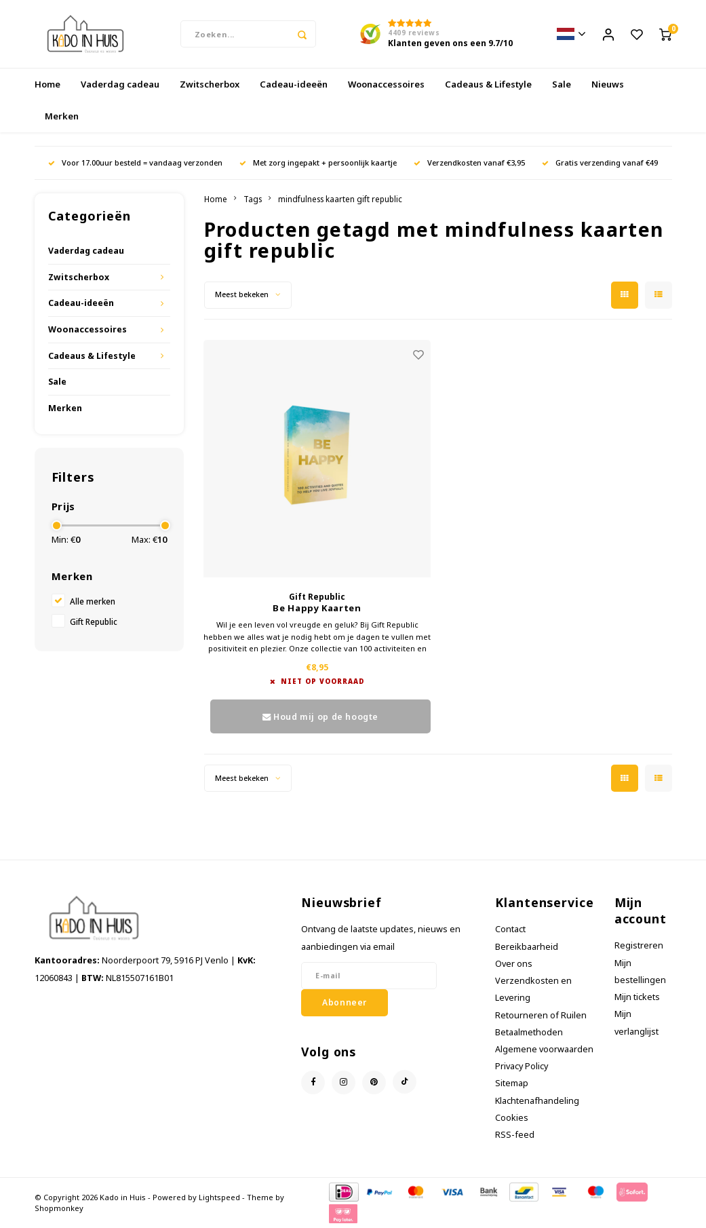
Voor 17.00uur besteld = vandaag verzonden (135, 162)
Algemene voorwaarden (544, 1049)
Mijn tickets (637, 997)
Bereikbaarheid (526, 947)
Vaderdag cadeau (120, 84)
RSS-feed (514, 1134)
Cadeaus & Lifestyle (488, 84)
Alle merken (92, 601)
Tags (252, 198)
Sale (561, 84)
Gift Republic (93, 621)
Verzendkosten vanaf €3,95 (469, 162)
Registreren (638, 945)
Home (47, 84)
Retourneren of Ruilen (541, 1015)
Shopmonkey (59, 1208)
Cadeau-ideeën (294, 84)
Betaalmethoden (529, 1032)
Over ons (513, 964)
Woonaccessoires (386, 84)
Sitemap (511, 1083)
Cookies (511, 1118)
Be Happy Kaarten (317, 608)
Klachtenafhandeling (537, 1101)
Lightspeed (219, 1197)
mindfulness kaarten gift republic (340, 198)
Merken (62, 116)
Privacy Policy (521, 1066)
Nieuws (607, 84)
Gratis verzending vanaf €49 (600, 162)
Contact (510, 929)
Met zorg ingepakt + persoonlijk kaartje (318, 162)
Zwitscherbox (209, 84)
